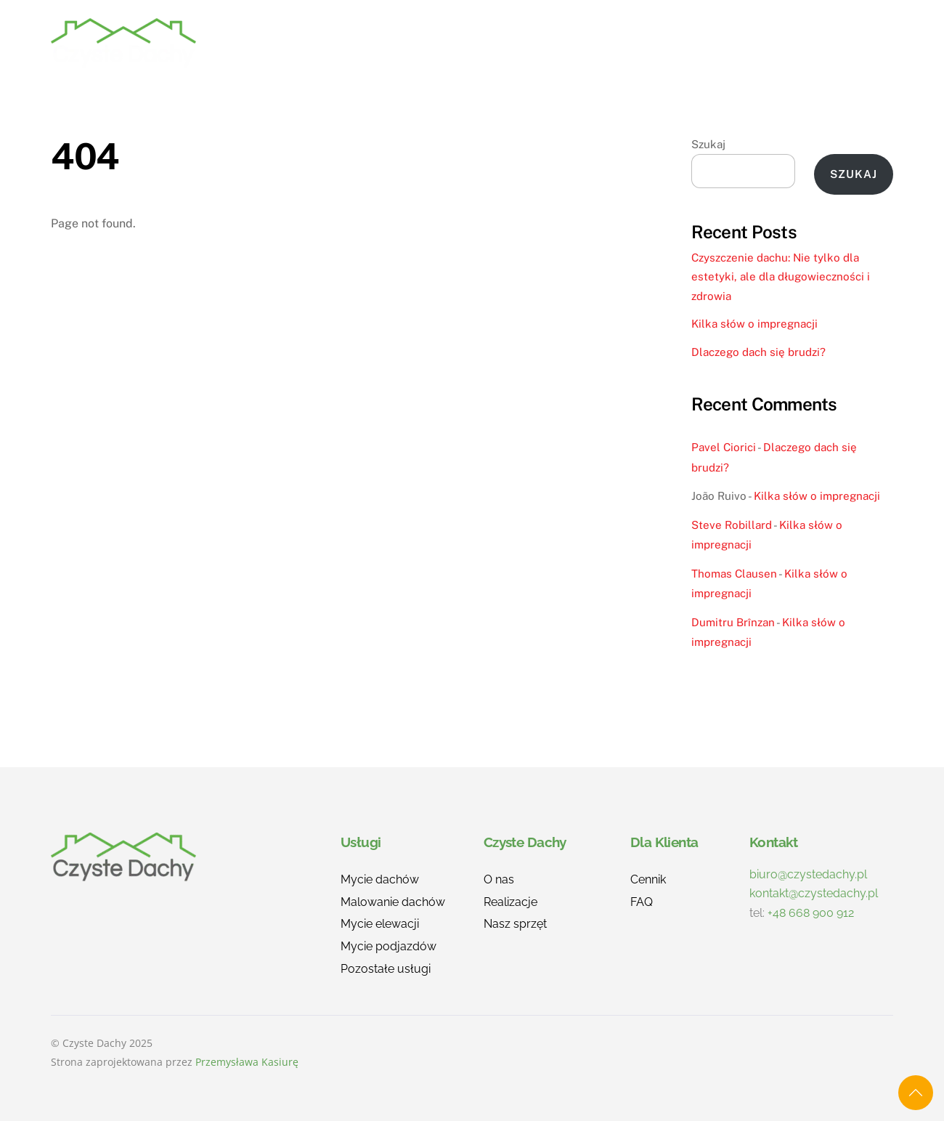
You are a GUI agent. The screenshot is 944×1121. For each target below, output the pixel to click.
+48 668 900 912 (811, 913)
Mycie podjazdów (388, 946)
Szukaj (708, 144)
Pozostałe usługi (386, 969)
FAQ (725, 42)
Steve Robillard (731, 525)
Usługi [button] (429, 42)
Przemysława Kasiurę (246, 1062)
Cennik (663, 42)
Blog (781, 42)
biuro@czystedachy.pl (808, 874)
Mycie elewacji (380, 924)
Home (361, 42)
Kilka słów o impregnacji (754, 323)
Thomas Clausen (734, 573)
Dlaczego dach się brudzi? (758, 352)
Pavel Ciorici (723, 447)
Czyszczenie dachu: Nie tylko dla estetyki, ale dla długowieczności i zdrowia (780, 276)
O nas (595, 42)
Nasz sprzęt (515, 924)
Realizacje (513, 42)
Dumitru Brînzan (733, 622)
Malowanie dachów (393, 902)
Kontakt (852, 42)
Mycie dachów (380, 879)
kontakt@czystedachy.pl (813, 893)
